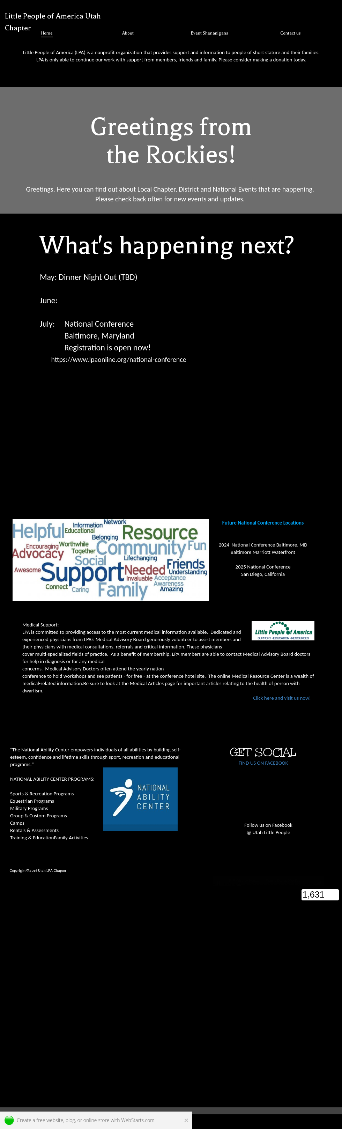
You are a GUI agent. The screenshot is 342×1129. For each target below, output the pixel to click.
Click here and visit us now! (168, 698)
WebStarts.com (137, 1120)
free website (49, 1120)
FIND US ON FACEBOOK (263, 763)
